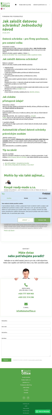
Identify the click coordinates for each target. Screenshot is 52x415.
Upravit (25, 220)
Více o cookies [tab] (43, 198)
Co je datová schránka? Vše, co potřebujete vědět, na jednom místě (21, 54)
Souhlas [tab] (9, 198)
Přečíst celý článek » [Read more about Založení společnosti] (9, 230)
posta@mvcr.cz (21, 88)
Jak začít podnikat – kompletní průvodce (17, 163)
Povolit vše (42, 220)
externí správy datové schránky (17, 157)
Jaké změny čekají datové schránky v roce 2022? (19, 165)
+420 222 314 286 (26, 297)
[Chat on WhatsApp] (42, 412)
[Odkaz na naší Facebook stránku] (24, 397)
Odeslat (6, 360)
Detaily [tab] (26, 198)
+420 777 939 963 (26, 294)
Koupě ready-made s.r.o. (20, 187)
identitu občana (34, 92)
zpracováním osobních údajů (35, 360)
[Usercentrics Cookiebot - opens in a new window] (43, 194)
